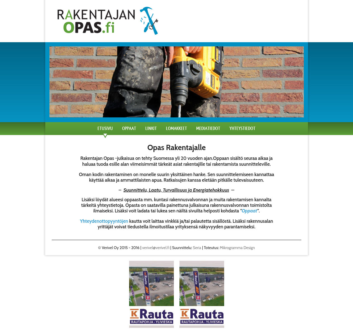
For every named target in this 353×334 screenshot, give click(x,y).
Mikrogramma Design (237, 247)
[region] (151, 294)
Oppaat (129, 128)
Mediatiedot (208, 128)
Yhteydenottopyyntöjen (104, 221)
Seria (197, 247)
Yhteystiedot (242, 128)
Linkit (151, 128)
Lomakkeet (176, 128)
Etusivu (105, 128)
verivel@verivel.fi (156, 247)
